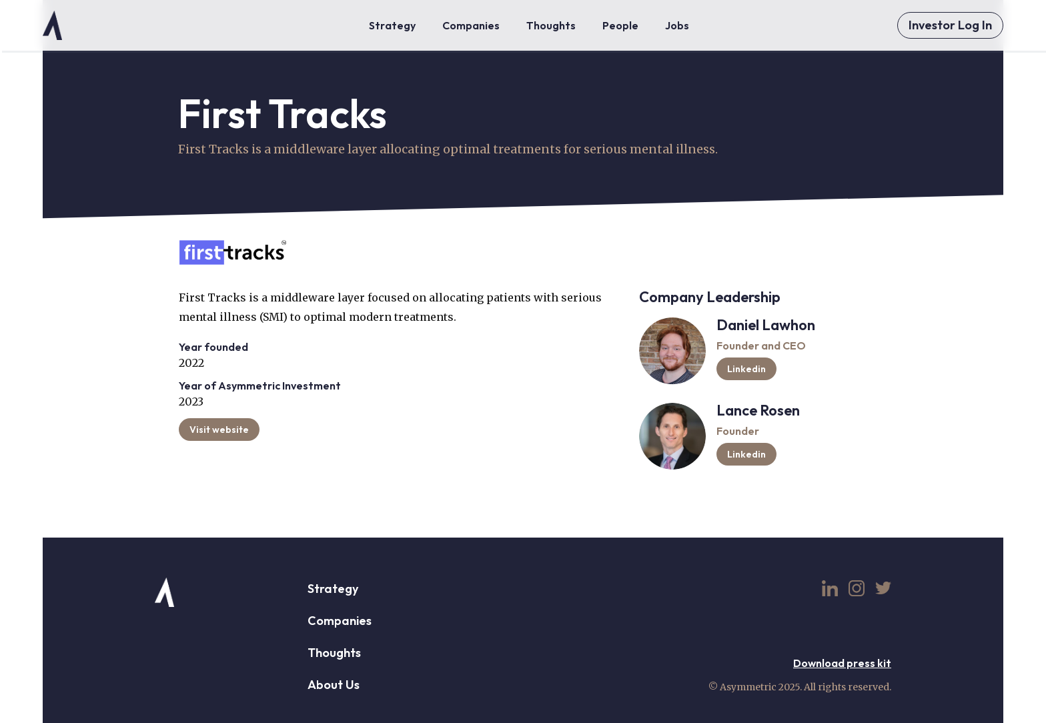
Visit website (219, 430)
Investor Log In (950, 25)
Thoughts (334, 652)
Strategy (333, 588)
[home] (52, 25)
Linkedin (746, 369)
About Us (334, 684)
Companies (340, 620)
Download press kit (842, 663)
